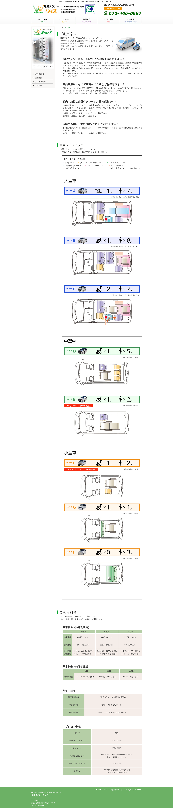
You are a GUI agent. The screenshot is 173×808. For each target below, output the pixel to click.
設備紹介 (37, 78)
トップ (59, 27)
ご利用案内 (38, 74)
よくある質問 (39, 81)
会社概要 (37, 85)
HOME (98, 790)
